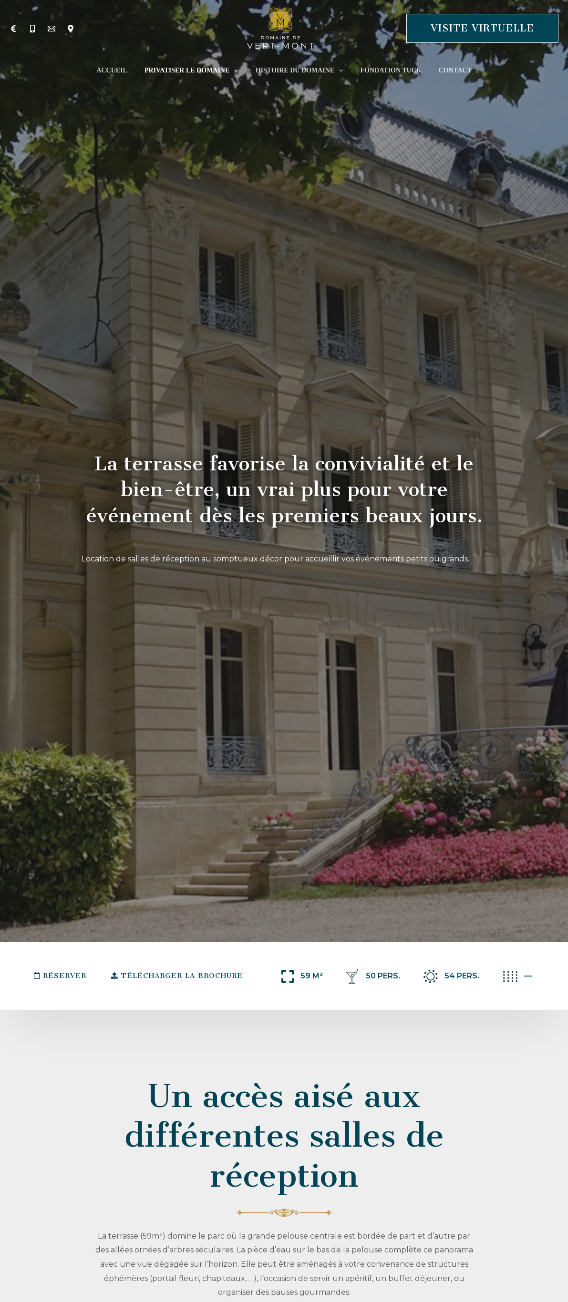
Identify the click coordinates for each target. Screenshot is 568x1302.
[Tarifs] (13, 28)
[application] (237, 70)
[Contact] (51, 28)
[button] (482, 28)
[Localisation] (70, 28)
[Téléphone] (32, 28)
